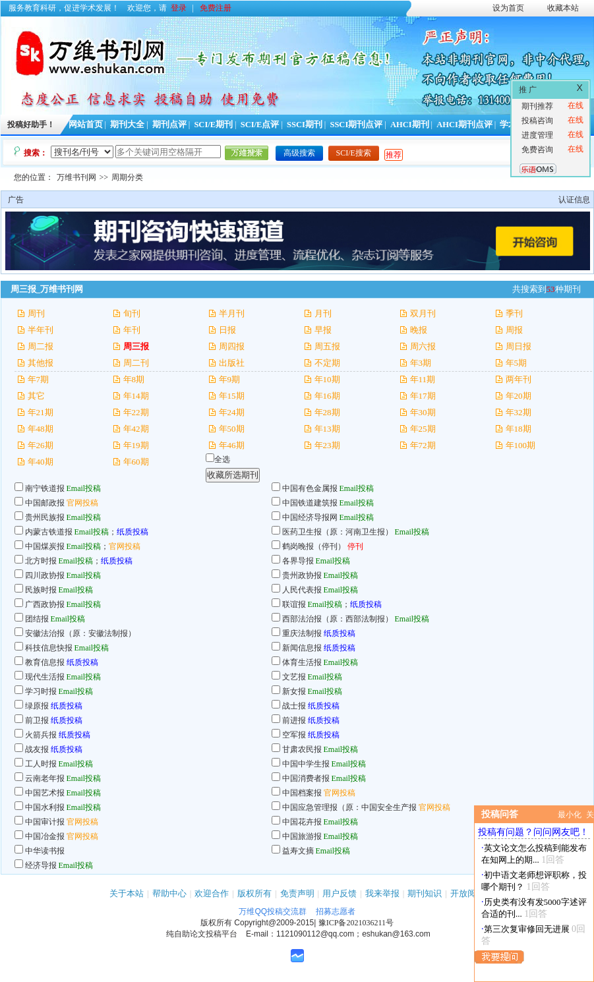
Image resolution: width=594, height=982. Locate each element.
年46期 (232, 445)
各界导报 (298, 560)
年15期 (232, 396)
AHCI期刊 (409, 124)
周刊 (36, 313)
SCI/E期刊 (213, 124)
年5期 (516, 363)
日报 (227, 330)
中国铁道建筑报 (310, 502)
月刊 (323, 313)
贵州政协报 (302, 575)
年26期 (40, 445)
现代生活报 (45, 676)
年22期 (136, 412)
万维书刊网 (76, 177)
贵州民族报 (45, 517)
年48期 (40, 429)
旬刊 (131, 313)
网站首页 (86, 124)
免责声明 (297, 893)
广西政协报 (45, 604)
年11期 (423, 379)
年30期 (423, 412)
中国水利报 (45, 807)
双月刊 (423, 313)
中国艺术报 (45, 792)
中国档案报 (302, 792)
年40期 (40, 462)
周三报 (136, 346)
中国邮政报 (45, 502)
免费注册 (215, 8)
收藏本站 (563, 8)
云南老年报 (45, 778)
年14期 (136, 396)
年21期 (40, 412)
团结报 (37, 618)
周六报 (423, 346)
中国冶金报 (45, 836)
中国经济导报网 (310, 517)
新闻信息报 (302, 647)
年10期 (327, 379)
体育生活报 (302, 662)
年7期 (38, 379)
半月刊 (232, 313)
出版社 (232, 363)
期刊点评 (169, 124)
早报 (323, 330)
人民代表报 (303, 589)
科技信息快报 (49, 647)
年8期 (134, 379)
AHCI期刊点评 (464, 124)
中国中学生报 (306, 763)
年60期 (136, 462)
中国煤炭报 (45, 546)
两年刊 (518, 379)
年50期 (232, 429)
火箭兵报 (41, 734)
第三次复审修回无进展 (527, 929)
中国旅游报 (302, 836)
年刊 (131, 330)
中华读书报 (45, 850)
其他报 (40, 363)
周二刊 (136, 363)
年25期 (423, 429)
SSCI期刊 (304, 124)
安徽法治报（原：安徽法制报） (80, 633)
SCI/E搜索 (353, 153)
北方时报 (41, 560)
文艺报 (294, 676)
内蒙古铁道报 (49, 531)
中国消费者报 (306, 778)
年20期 (518, 396)
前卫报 (37, 720)
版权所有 (254, 893)
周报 (514, 330)
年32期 (518, 412)
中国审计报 (45, 821)
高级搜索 (299, 153)
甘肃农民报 (302, 749)
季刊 (514, 313)
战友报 (37, 749)
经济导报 (41, 865)
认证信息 (574, 199)
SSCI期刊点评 (356, 124)
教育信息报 (45, 662)
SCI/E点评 (260, 124)
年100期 (521, 445)
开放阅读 (467, 893)
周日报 (518, 346)
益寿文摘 (298, 850)
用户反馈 (339, 893)
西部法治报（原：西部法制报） (337, 618)
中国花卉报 (302, 821)
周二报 (40, 346)
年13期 (327, 429)
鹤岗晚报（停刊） (313, 546)
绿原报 (37, 705)
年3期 (421, 363)
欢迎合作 (211, 893)
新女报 (294, 691)
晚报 (418, 330)
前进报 (294, 720)
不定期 (327, 363)
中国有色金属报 (310, 488)
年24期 (232, 412)
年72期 (423, 445)
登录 (179, 8)
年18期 (518, 429)
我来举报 (382, 893)
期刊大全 (127, 124)
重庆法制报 (302, 633)
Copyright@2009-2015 (274, 922)
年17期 (423, 396)
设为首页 (508, 8)
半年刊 (40, 330)
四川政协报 (45, 575)
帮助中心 (169, 893)
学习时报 (41, 691)
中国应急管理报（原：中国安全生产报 (349, 807)
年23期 (327, 445)
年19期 (136, 445)
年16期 (327, 396)
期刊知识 (424, 893)
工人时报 (41, 763)
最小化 (569, 814)
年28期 (327, 412)
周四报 (232, 346)
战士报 (294, 705)
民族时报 (41, 589)
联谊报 (294, 604)
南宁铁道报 (45, 488)
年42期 (136, 429)
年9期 (230, 379)
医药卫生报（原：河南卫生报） (337, 531)
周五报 (327, 346)
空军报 (294, 734)
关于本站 (126, 893)
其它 (36, 396)
